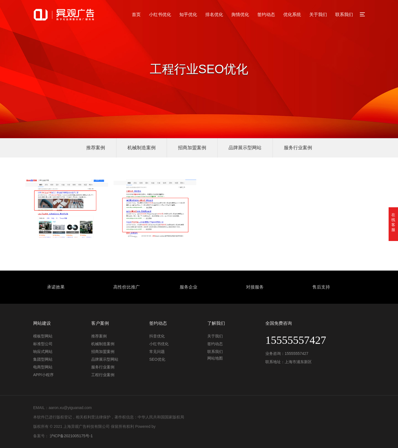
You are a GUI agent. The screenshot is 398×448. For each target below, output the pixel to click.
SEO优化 (157, 359)
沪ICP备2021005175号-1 (71, 436)
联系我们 (344, 14)
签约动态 (266, 14)
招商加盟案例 (192, 147)
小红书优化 (160, 14)
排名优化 (214, 14)
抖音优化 (157, 336)
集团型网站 (43, 359)
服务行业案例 (298, 147)
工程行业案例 (102, 375)
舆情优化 (240, 14)
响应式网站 (43, 351)
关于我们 (318, 14)
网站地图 (215, 358)
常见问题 (157, 351)
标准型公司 (43, 344)
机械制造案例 (141, 147)
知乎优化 (188, 14)
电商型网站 (43, 367)
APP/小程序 (43, 375)
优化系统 (292, 14)
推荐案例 (95, 147)
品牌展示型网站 (245, 147)
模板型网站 (43, 336)
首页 (136, 14)
